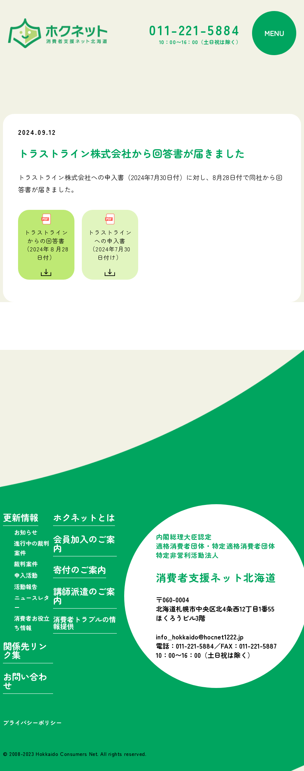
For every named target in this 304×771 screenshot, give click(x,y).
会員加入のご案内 (84, 544)
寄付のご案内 (79, 570)
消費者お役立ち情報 (31, 623)
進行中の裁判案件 (31, 548)
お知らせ (26, 532)
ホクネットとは (84, 518)
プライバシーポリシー (32, 722)
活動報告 (26, 586)
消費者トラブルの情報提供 (84, 623)
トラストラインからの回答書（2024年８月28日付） (46, 244)
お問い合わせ (25, 682)
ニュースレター (31, 602)
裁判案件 (26, 563)
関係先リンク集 (25, 651)
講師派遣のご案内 (84, 596)
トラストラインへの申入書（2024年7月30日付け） (110, 244)
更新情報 (20, 518)
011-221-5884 (195, 33)
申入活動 (26, 575)
